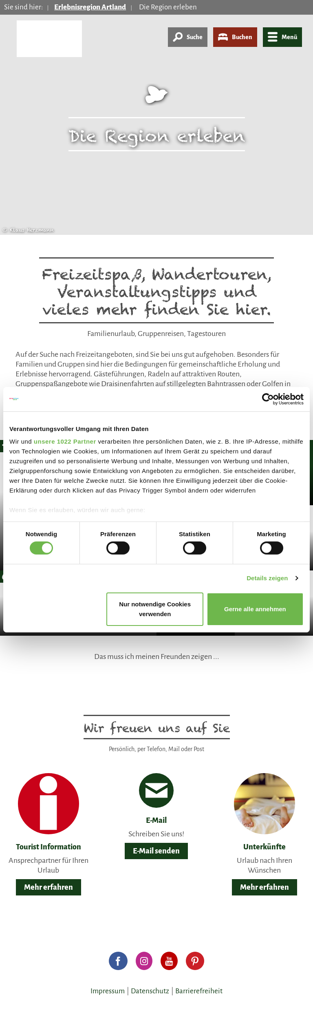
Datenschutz (150, 991)
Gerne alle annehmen (255, 609)
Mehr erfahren (48, 887)
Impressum (107, 991)
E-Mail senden (156, 851)
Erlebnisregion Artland (90, 7)
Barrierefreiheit (199, 991)
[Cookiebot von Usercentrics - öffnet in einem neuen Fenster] (268, 399)
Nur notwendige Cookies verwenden (155, 609)
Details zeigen (267, 578)
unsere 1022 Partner (65, 441)
